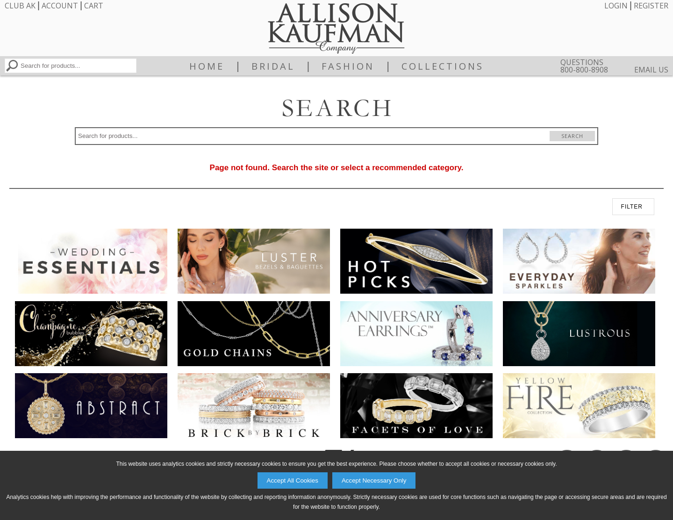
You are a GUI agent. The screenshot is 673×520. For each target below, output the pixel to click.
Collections (442, 66)
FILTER (632, 206)
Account (60, 5)
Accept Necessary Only (374, 480)
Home (206, 66)
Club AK (20, 5)
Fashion (348, 66)
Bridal (273, 66)
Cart (93, 5)
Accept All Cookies (292, 480)
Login (616, 5)
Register (651, 5)
